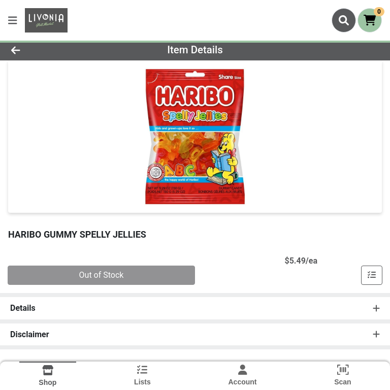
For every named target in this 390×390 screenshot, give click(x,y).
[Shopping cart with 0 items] (370, 20)
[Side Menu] (12, 20)
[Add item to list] (371, 275)
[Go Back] (55, 49)
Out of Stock (101, 275)
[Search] (344, 20)
